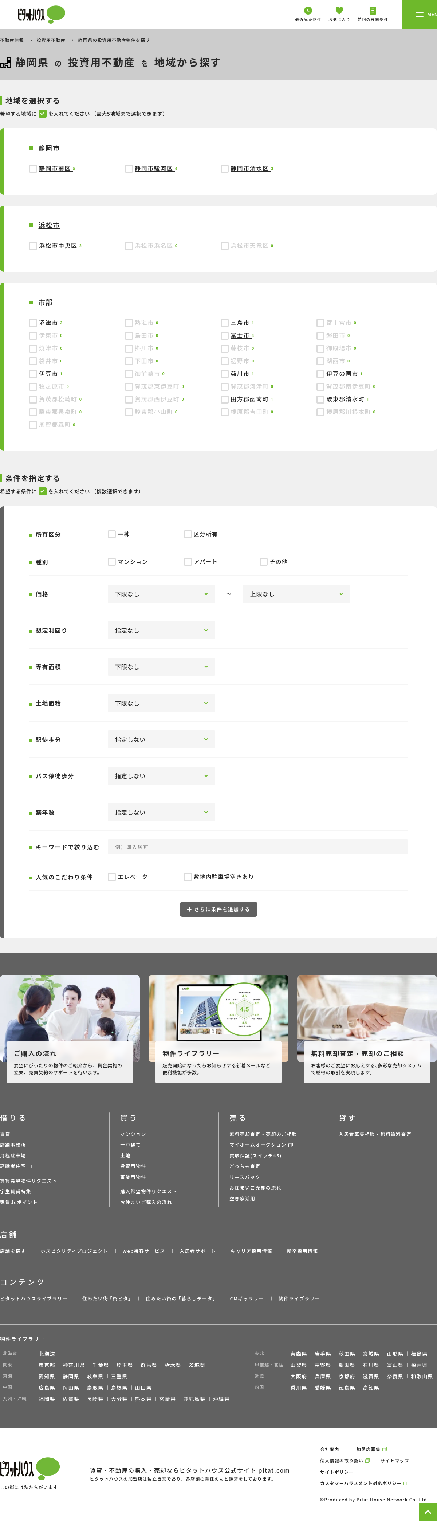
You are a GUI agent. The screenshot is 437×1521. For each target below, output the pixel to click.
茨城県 (197, 1365)
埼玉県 (125, 1365)
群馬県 (149, 1365)
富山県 (395, 1365)
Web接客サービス (144, 1250)
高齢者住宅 (13, 1166)
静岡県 (71, 1376)
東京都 (47, 1365)
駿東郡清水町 (346, 398)
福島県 (419, 1353)
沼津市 (49, 322)
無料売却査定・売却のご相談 (263, 1134)
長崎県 (95, 1398)
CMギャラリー (247, 1298)
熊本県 (143, 1398)
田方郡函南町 (251, 398)
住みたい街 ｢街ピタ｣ (106, 1298)
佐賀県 (71, 1398)
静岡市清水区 (251, 168)
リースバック (244, 1176)
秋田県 (347, 1353)
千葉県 (100, 1365)
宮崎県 (167, 1398)
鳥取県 (95, 1387)
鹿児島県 (194, 1398)
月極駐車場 (13, 1155)
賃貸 (5, 1134)
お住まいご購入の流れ (146, 1202)
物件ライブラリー (299, 1298)
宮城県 (371, 1353)
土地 (125, 1155)
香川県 (299, 1387)
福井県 (419, 1365)
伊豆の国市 (343, 373)
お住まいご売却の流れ (255, 1187)
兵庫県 (323, 1376)
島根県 (119, 1387)
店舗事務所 (13, 1144)
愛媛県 (323, 1387)
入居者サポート (198, 1250)
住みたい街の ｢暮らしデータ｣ (180, 1298)
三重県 (119, 1376)
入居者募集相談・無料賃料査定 (375, 1134)
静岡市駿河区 (155, 168)
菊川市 (241, 373)
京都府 (347, 1376)
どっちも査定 (245, 1166)
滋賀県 (371, 1376)
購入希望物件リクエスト (148, 1191)
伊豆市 (49, 373)
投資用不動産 (52, 40)
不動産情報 (12, 40)
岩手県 (323, 1353)
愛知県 (47, 1376)
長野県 (323, 1365)
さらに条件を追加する (219, 909)
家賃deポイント (19, 1202)
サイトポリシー (337, 1472)
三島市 (241, 322)
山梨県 (299, 1365)
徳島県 (347, 1387)
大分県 (119, 1398)
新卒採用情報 (302, 1250)
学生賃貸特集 (15, 1191)
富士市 (241, 335)
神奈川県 (74, 1365)
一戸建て (130, 1144)
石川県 (371, 1365)
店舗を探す (13, 1250)
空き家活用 (242, 1198)
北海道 (47, 1353)
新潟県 (347, 1365)
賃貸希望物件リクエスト (28, 1180)
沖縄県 (221, 1398)
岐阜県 (95, 1376)
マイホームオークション (258, 1144)
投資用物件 (133, 1166)
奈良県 (395, 1376)
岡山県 (71, 1387)
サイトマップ (395, 1460)
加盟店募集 (369, 1449)
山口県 (143, 1387)
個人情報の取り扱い (341, 1460)
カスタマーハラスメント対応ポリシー (361, 1483)
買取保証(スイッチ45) (255, 1155)
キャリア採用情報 (251, 1250)
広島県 (47, 1387)
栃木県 (173, 1365)
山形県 (395, 1353)
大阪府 (299, 1376)
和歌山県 (422, 1376)
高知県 (371, 1387)
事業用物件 (133, 1176)
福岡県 (47, 1398)
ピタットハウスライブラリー (34, 1298)
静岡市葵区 (56, 168)
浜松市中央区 (59, 245)
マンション (133, 1134)
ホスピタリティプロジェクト (74, 1250)
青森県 (299, 1353)
